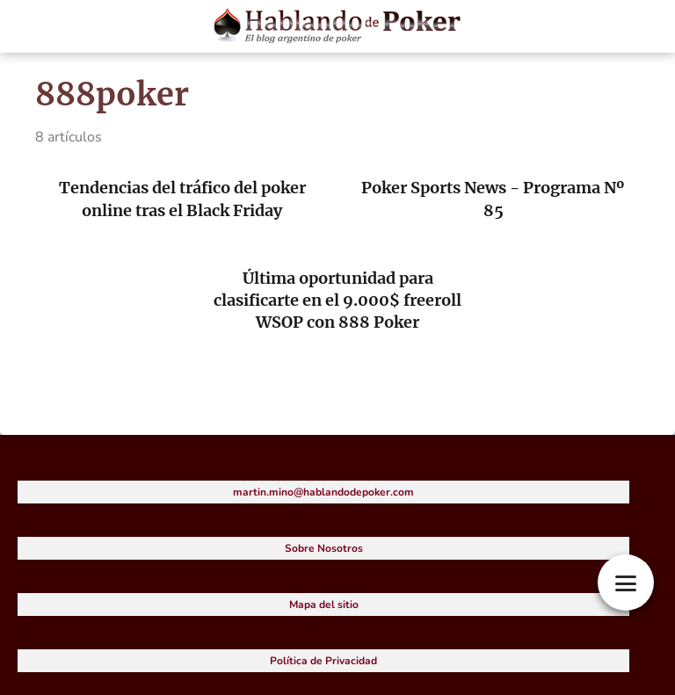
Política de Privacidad (323, 661)
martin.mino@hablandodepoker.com (323, 492)
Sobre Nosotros (324, 548)
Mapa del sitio (324, 604)
